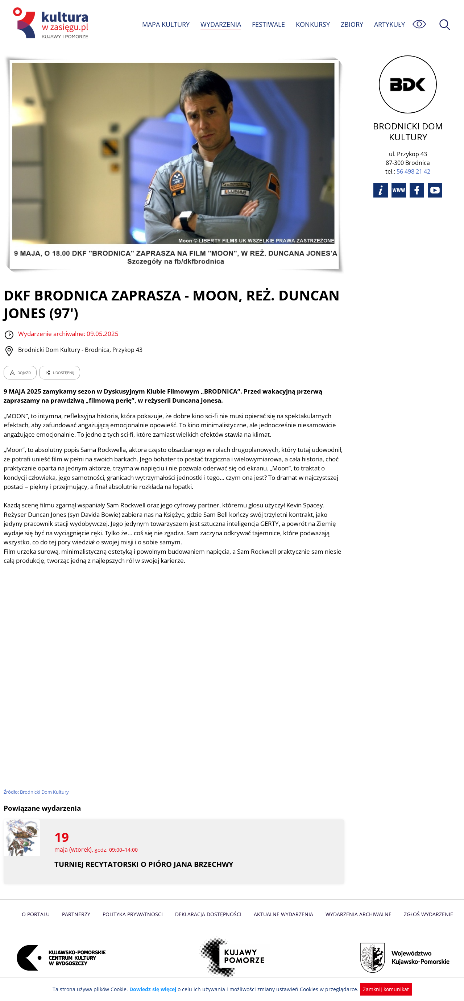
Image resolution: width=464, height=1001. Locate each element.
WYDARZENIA (220, 24)
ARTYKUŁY (389, 24)
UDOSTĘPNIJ (59, 372)
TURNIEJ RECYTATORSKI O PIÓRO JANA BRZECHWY (143, 864)
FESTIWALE (268, 24)
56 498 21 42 (413, 171)
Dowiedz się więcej (155, 989)
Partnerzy (78, 914)
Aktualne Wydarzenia (283, 914)
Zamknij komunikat (381, 989)
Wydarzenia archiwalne (356, 914)
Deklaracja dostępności (208, 914)
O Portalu (39, 914)
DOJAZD (20, 372)
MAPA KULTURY (165, 24)
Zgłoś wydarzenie (425, 914)
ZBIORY (351, 24)
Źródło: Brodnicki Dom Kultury (37, 792)
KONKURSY (312, 24)
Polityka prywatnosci (134, 914)
